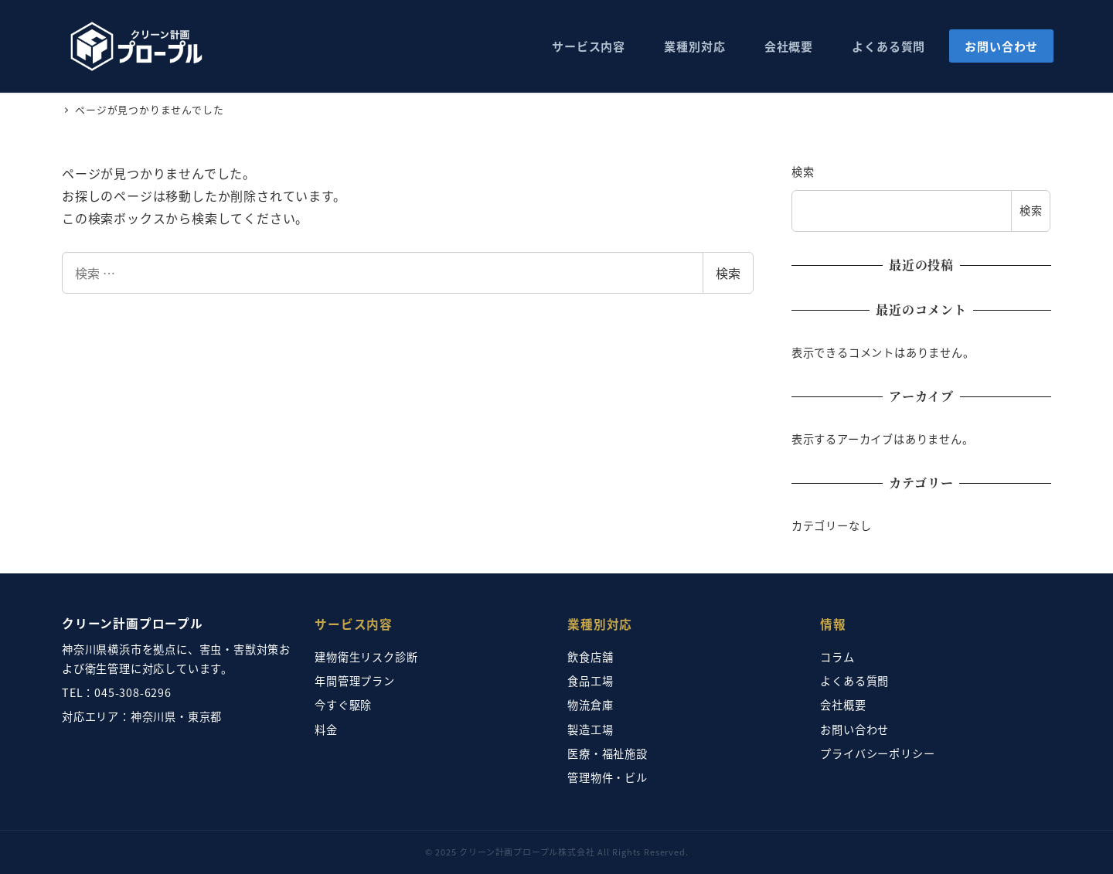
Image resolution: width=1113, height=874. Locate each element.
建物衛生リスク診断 (366, 657)
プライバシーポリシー (877, 753)
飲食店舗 (590, 657)
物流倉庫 (590, 704)
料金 (326, 729)
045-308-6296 (133, 692)
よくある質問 (854, 681)
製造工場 (590, 729)
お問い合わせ (854, 729)
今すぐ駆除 (343, 704)
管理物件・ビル (607, 777)
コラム (837, 657)
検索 (728, 273)
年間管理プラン (355, 681)
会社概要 (843, 704)
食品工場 (590, 681)
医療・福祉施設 (607, 753)
